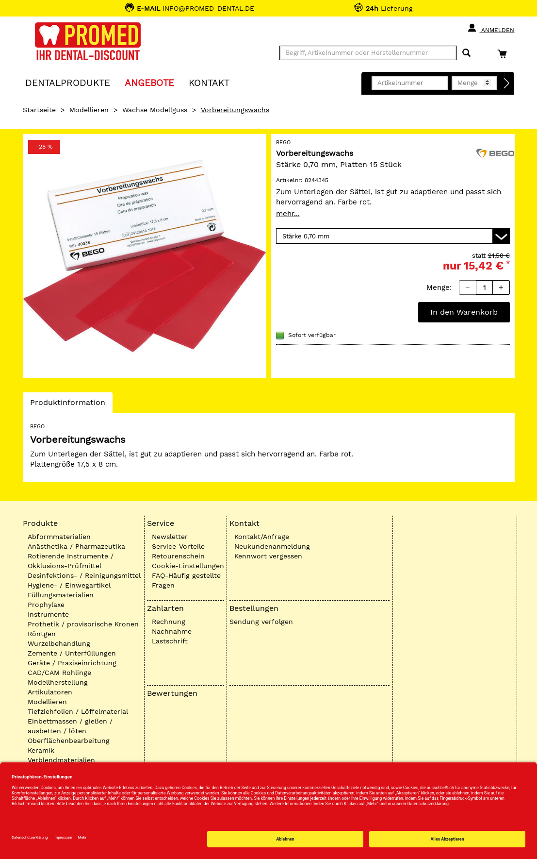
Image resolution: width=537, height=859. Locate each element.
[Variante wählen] (393, 236)
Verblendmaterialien (61, 760)
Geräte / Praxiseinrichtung (72, 663)
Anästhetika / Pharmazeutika (76, 546)
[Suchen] (466, 53)
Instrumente (48, 614)
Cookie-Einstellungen (188, 566)
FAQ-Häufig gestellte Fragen (186, 580)
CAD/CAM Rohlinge (59, 672)
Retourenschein (178, 556)
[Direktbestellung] (507, 83)
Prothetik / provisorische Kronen (83, 624)
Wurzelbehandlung (59, 643)
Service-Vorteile (178, 546)
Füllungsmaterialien (61, 595)
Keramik (41, 750)
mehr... (288, 213)
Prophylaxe (46, 604)
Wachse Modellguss (154, 110)
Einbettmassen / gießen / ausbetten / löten (70, 726)
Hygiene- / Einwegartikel (69, 585)
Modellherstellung (58, 682)
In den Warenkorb (464, 312)
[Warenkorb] (504, 53)
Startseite (39, 110)
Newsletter (170, 536)
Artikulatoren (50, 692)
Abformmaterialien (59, 536)
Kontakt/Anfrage (261, 536)
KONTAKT (209, 82)
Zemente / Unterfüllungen (72, 653)
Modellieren (89, 110)
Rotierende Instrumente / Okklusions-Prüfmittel (71, 561)
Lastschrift (170, 641)
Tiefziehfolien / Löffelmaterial (78, 711)
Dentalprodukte (67, 82)
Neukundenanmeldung (272, 546)
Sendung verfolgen (261, 621)
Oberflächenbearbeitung (69, 740)
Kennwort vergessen (268, 556)
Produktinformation (67, 405)
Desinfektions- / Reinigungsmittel (84, 575)
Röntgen (42, 634)
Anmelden (490, 28)
